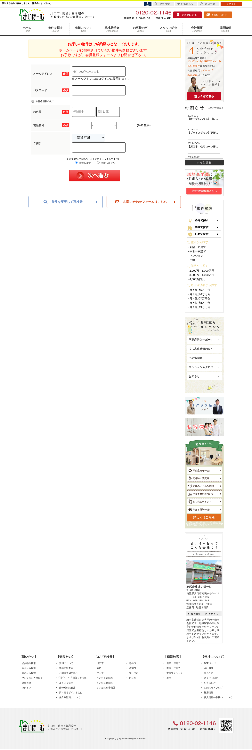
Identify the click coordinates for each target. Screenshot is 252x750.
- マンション (195, 255)
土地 (169, 678)
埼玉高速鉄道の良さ (201, 348)
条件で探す (198, 221)
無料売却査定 (66, 668)
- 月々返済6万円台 (199, 294)
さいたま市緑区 (105, 678)
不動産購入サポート (201, 339)
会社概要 (197, 29)
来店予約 (208, 673)
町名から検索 (29, 673)
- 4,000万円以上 (197, 279)
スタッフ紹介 (168, 29)
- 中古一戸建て (197, 251)
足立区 (132, 678)
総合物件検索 (29, 663)
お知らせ (194, 376)
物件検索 (162, 3)
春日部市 (133, 673)
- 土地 (191, 259)
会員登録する (186, 14)
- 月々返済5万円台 (199, 290)
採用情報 (225, 29)
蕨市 (99, 668)
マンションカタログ (201, 367)
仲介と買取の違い (199, 509)
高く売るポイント (199, 501)
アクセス (213, 613)
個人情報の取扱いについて (218, 697)
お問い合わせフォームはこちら (141, 202)
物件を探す (55, 29)
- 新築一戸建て (197, 247)
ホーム (27, 29)
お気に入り (185, 3)
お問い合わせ (217, 14)
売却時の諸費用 (198, 478)
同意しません (106, 163)
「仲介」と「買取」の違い (72, 677)
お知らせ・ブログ (213, 687)
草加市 (132, 668)
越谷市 (132, 663)
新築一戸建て (174, 663)
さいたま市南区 (105, 682)
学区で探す (198, 227)
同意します (83, 163)
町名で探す (198, 234)
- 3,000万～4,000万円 (201, 275)
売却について (83, 29)
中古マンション (175, 673)
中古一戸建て (174, 668)
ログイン (26, 687)
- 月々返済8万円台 (199, 302)
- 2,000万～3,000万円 (201, 270)
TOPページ (210, 663)
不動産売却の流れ (199, 470)
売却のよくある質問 (201, 486)
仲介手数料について (201, 494)
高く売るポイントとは (71, 692)
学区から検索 (29, 668)
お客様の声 (140, 29)
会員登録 (26, 682)
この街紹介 (195, 358)
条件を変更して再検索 (63, 202)
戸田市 (100, 673)
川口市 (100, 663)
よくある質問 (66, 682)
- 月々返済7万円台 (199, 298)
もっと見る (204, 162)
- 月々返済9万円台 (199, 307)
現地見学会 (112, 29)
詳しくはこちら (204, 517)
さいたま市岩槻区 (106, 687)
